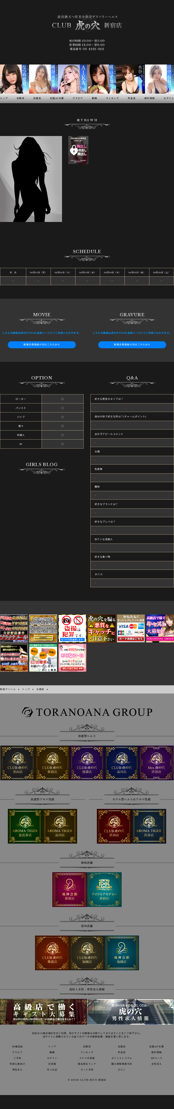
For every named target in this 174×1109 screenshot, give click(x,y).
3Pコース (156, 1057)
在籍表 (122, 1045)
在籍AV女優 (156, 1045)
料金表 (122, 1051)
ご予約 (17, 1057)
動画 (52, 1051)
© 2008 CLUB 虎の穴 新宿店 (87, 1078)
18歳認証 (17, 1045)
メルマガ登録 (87, 1057)
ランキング (86, 1051)
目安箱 (52, 1063)
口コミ (122, 1068)
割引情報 (156, 1051)
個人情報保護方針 (121, 1063)
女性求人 (156, 1063)
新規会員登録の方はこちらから (41, 344)
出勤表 (87, 1045)
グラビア (17, 1051)
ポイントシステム (121, 1057)
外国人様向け (17, 1063)
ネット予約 (86, 1068)
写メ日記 (52, 1068)
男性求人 (17, 1068)
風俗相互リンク (87, 1063)
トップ (52, 1045)
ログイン (52, 1057)
